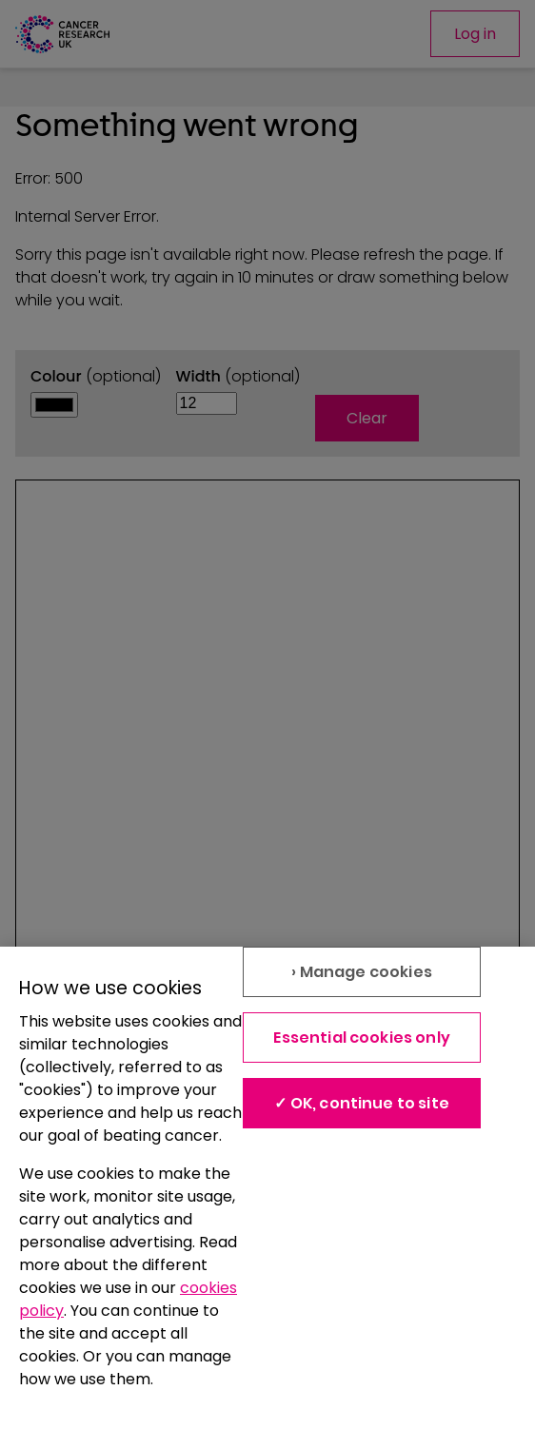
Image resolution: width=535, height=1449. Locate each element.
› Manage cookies (361, 972)
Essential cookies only (361, 1037)
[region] (267, 1198)
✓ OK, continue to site (361, 1103)
